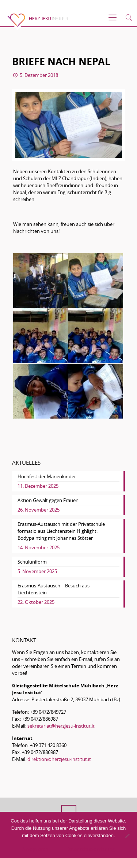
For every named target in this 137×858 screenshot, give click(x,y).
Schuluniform (32, 561)
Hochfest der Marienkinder (47, 476)
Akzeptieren (35, 849)
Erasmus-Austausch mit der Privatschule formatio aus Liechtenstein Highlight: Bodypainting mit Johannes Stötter (61, 531)
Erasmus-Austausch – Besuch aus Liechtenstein (54, 589)
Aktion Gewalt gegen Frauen (48, 500)
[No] (127, 835)
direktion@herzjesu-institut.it (59, 759)
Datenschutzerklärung (90, 849)
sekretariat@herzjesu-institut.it (61, 726)
